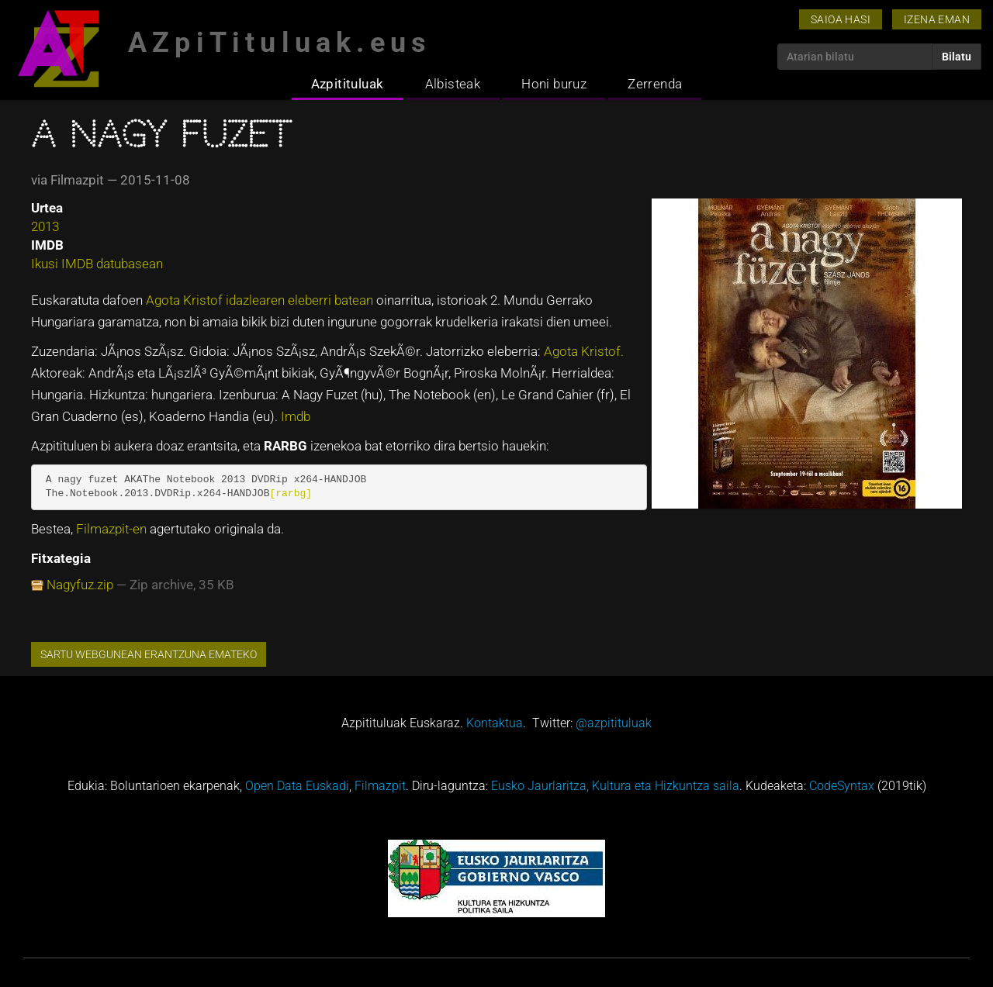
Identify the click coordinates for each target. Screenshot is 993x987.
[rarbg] (290, 493)
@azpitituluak (614, 723)
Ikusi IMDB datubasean (97, 263)
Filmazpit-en (113, 529)
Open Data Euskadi (297, 785)
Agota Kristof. (584, 351)
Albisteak (453, 83)
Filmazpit (380, 785)
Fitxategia (61, 558)
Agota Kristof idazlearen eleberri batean (261, 300)
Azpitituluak (347, 83)
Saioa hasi (840, 19)
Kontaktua (494, 723)
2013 (45, 226)
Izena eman (937, 19)
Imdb (295, 416)
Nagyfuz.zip (80, 584)
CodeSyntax (841, 785)
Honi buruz (553, 83)
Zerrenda (655, 83)
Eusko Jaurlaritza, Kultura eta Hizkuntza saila (615, 785)
